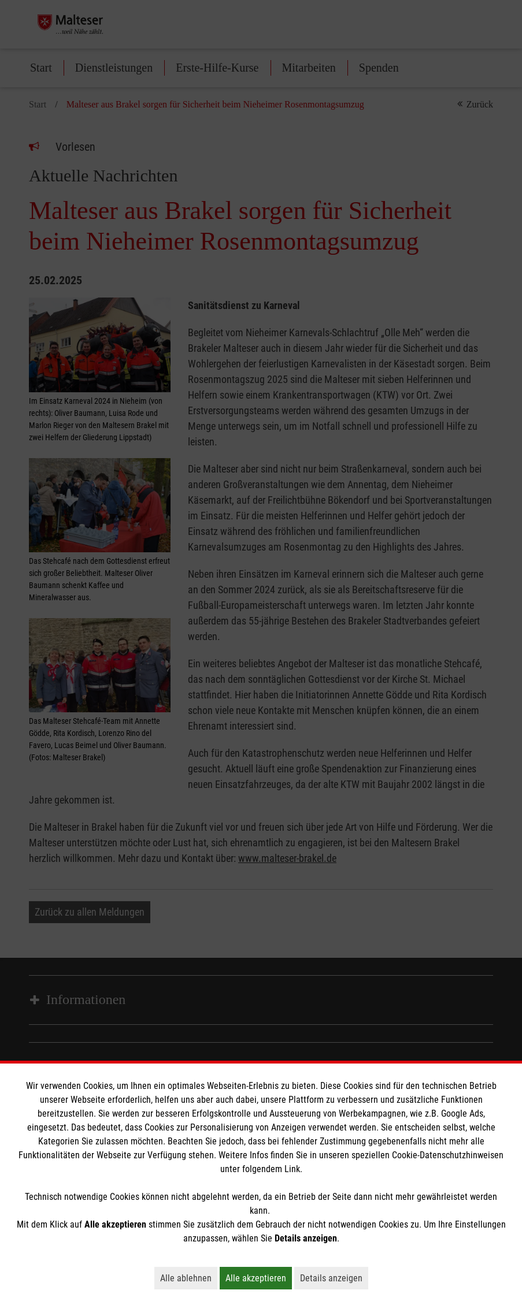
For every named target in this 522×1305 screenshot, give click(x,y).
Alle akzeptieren (258, 1278)
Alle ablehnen (188, 1278)
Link (292, 1168)
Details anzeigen (334, 1278)
